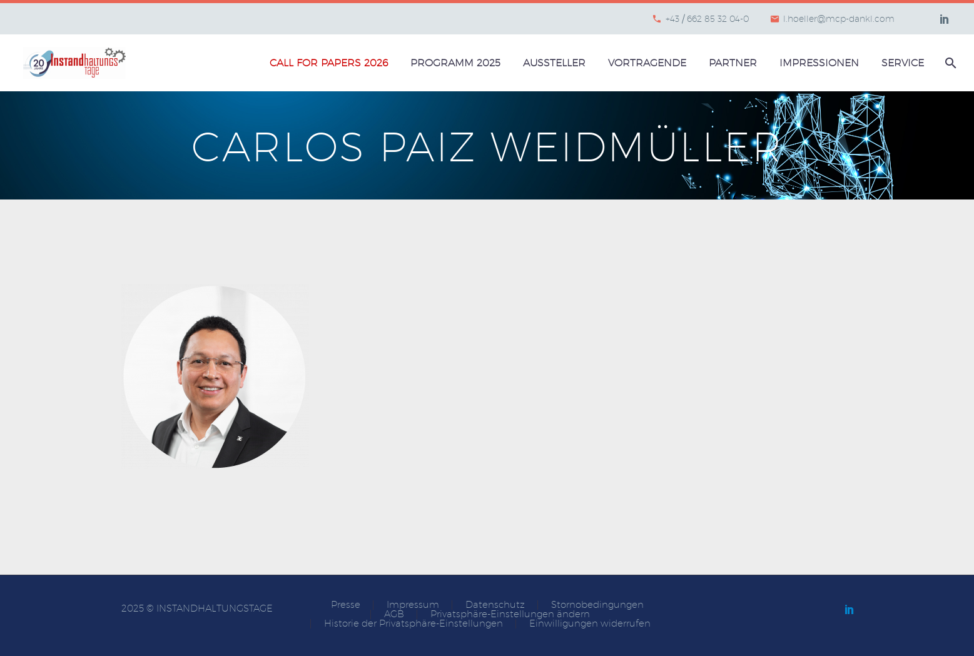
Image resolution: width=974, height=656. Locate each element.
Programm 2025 (455, 63)
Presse (345, 605)
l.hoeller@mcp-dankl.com (839, 19)
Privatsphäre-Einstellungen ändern (510, 614)
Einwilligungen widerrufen (590, 623)
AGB (394, 614)
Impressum (413, 605)
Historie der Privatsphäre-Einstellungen (413, 623)
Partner (733, 63)
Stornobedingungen (597, 605)
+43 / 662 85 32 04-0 (707, 19)
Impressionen (819, 63)
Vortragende (647, 63)
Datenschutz (495, 605)
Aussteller (554, 63)
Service (902, 63)
